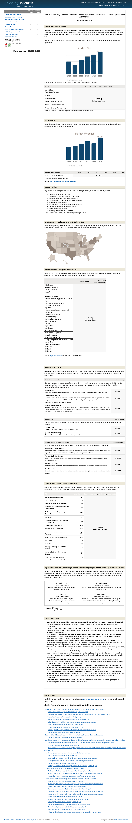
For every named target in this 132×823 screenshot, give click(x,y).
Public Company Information (13, 32)
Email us (109, 2)
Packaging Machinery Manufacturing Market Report (64, 802)
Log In (82, 2)
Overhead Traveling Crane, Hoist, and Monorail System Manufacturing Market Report (75, 791)
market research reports (90, 699)
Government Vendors (11, 37)
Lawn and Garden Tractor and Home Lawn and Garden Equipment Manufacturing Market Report (79, 714)
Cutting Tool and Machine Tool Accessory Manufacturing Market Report (71, 760)
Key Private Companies (11, 34)
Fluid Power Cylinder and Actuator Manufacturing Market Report (68, 807)
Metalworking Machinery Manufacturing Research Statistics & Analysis (67, 753)
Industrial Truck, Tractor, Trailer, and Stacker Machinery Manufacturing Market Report (75, 794)
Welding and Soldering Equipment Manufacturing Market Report (68, 799)
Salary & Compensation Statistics (14, 29)
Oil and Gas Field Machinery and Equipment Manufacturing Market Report (72, 722)
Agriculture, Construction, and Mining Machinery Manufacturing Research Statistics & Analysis (75, 709)
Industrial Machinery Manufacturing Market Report (64, 732)
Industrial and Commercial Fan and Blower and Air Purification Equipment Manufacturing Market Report (81, 742)
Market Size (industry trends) (13, 17)
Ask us (102, 699)
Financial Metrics (10, 27)
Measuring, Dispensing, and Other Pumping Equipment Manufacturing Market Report (75, 784)
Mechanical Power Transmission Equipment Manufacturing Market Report (71, 776)
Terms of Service (9, 820)
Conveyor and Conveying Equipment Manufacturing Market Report (69, 789)
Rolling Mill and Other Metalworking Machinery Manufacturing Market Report (72, 766)
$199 (37, 51)
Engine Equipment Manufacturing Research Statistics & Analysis (65, 768)
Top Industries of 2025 (119, 5)
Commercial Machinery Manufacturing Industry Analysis (64, 737)
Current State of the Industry (13, 14)
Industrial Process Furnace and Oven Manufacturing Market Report (69, 804)
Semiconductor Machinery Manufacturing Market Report (66, 727)
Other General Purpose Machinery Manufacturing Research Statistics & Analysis (70, 778)
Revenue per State (10, 24)
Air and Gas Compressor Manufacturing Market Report (65, 781)
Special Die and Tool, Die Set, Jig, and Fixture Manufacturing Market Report (72, 758)
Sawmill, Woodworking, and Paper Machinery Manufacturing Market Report (72, 730)
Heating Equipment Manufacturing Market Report (64, 745)
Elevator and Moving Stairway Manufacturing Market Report (67, 786)
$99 (31, 51)
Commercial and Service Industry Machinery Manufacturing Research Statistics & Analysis (74, 735)
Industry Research (104, 5)
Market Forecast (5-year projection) (15, 19)
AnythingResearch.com (121, 820)
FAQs (102, 2)
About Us (18, 820)
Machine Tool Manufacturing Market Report (62, 763)
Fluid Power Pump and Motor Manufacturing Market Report (67, 809)
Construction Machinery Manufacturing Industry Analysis (65, 717)
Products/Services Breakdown (13, 22)
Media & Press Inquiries (29, 820)
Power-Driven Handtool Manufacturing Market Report (65, 796)
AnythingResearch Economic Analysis (63, 181)
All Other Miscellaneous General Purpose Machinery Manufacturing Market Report (74, 812)
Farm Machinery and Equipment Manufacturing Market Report (68, 712)
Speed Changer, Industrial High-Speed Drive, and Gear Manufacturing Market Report (75, 773)
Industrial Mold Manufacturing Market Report (62, 755)
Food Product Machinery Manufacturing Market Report (65, 724)
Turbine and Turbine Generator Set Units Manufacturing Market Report (70, 771)
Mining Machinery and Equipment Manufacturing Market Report (68, 719)
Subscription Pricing (92, 2)
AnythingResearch (56, 355)
